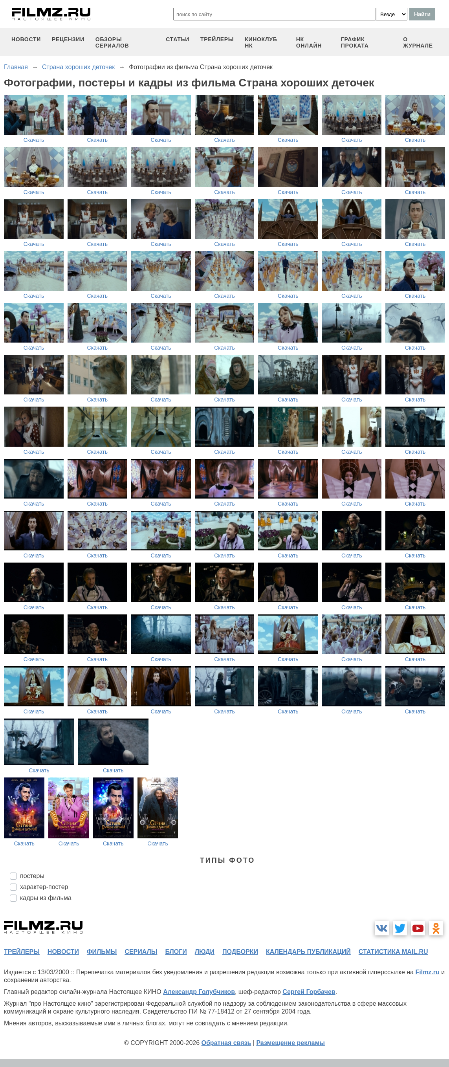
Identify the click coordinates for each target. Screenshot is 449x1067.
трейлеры (217, 39)
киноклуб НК (261, 42)
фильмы (102, 951)
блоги (176, 951)
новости (26, 39)
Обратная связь (226, 1043)
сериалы (141, 951)
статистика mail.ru (393, 951)
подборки (240, 951)
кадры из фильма (45, 898)
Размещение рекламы (290, 1043)
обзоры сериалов (112, 42)
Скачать (34, 140)
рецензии (68, 39)
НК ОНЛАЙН (309, 42)
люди (204, 951)
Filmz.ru (427, 972)
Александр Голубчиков (199, 991)
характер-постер (44, 887)
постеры (32, 876)
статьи (177, 39)
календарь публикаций (308, 951)
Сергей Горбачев (308, 991)
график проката (355, 42)
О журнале (418, 42)
